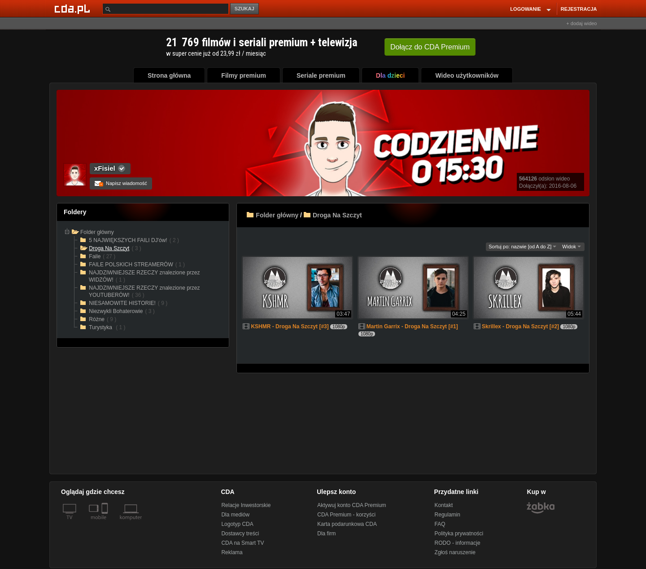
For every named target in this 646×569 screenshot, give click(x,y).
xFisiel (104, 168)
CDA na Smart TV (242, 543)
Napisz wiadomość (121, 183)
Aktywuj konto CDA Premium (351, 505)
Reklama (231, 552)
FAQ (440, 524)
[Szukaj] (165, 8)
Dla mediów (235, 515)
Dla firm (326, 533)
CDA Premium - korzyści (346, 515)
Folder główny (277, 215)
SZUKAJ (244, 8)
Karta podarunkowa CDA (347, 524)
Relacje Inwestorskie (246, 505)
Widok (571, 246)
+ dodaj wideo (581, 23)
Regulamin (447, 515)
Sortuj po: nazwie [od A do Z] (522, 246)
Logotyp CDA (237, 524)
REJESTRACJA (579, 9)
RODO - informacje (457, 543)
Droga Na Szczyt (337, 215)
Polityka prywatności (459, 533)
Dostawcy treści (240, 533)
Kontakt (444, 505)
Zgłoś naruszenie (455, 552)
